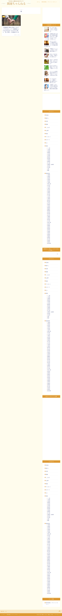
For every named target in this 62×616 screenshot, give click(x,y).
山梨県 (48, 198)
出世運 (48, 155)
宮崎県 (48, 192)
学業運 (48, 160)
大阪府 (48, 188)
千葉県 (48, 182)
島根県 (48, 204)
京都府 (48, 176)
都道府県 (48, 173)
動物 (47, 124)
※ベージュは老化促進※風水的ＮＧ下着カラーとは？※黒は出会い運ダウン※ (51, 74)
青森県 (48, 235)
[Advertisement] (51, 15)
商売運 (48, 158)
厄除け (47, 115)
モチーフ (48, 139)
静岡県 (48, 237)
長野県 (48, 234)
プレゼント (48, 136)
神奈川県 (49, 222)
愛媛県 (48, 209)
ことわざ (48, 127)
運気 (47, 145)
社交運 (48, 167)
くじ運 (48, 148)
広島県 (48, 206)
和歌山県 (49, 183)
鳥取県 (48, 241)
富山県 (48, 194)
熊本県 (48, 219)
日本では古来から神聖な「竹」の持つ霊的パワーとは (54, 67)
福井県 (48, 371)
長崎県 (48, 232)
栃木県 (48, 215)
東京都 (48, 213)
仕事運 (48, 151)
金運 (48, 316)
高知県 (48, 240)
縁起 (47, 133)
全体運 (48, 154)
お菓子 (47, 130)
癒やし (47, 118)
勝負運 (48, 157)
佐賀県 (48, 177)
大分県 (48, 186)
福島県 (48, 374)
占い (47, 142)
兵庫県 (48, 179)
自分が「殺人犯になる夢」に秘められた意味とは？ (54, 55)
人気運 (48, 149)
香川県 (48, 238)
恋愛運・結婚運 (50, 164)
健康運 (48, 152)
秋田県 (48, 228)
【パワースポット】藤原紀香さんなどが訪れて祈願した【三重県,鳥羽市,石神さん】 (51, 44)
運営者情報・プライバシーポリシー (49, 1)
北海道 (48, 180)
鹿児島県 (49, 243)
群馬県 (48, 229)
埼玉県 (48, 185)
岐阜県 (48, 200)
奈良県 (48, 189)
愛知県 (48, 210)
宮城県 (48, 191)
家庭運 (48, 161)
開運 (48, 170)
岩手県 (48, 203)
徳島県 (48, 207)
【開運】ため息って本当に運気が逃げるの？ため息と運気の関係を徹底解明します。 (51, 87)
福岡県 (48, 225)
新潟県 (48, 212)
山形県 (48, 197)
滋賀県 (48, 218)
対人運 (48, 310)
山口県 (48, 195)
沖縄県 (48, 216)
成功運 (48, 313)
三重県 (48, 174)
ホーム (38, 1)
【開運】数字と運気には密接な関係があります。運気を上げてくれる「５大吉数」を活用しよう (51, 36)
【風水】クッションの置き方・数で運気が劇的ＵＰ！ (54, 50)
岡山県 (48, 201)
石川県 (48, 368)
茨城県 (48, 231)
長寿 (47, 121)
